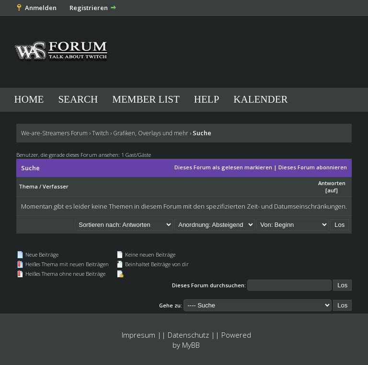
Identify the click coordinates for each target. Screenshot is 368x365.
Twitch (100, 133)
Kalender (260, 99)
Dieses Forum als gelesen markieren (223, 167)
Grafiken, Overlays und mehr (150, 133)
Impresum (138, 335)
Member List (146, 99)
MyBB (191, 345)
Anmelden (41, 8)
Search (78, 99)
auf (331, 190)
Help (206, 99)
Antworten (331, 183)
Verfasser (56, 186)
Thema (28, 186)
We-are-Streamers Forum (54, 133)
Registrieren (88, 8)
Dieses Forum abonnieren (312, 167)
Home (29, 99)
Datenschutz (188, 335)
